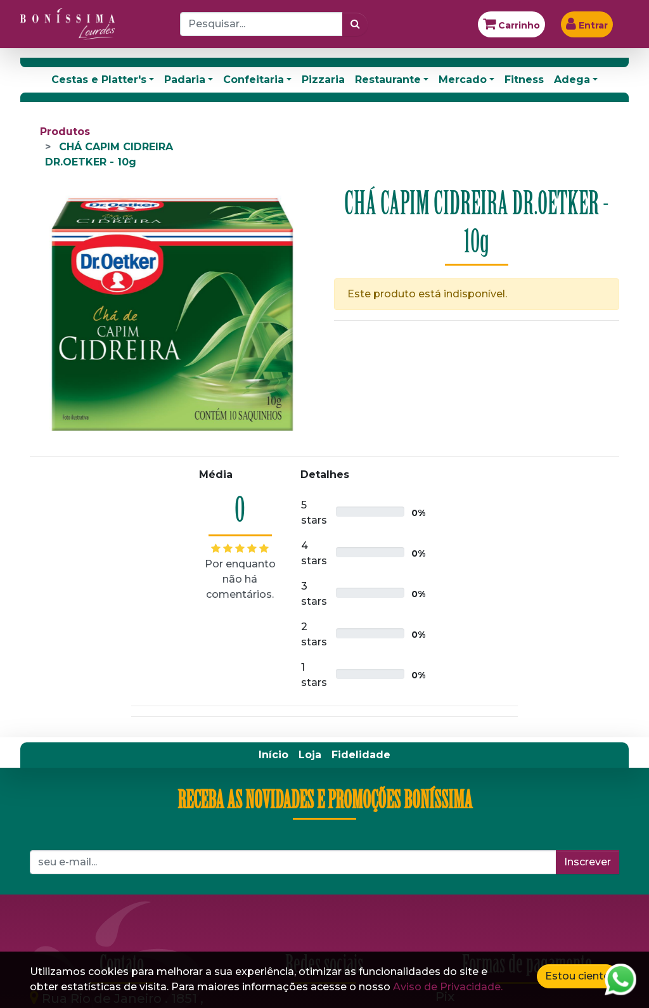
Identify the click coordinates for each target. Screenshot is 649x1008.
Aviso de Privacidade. (448, 987)
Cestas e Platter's (98, 80)
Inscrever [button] (587, 862)
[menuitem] (273, 755)
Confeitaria (253, 80)
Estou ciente (577, 976)
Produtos (65, 132)
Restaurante (388, 80)
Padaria (184, 80)
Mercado (463, 80)
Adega (572, 80)
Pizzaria (323, 80)
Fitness (524, 80)
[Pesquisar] (355, 24)
